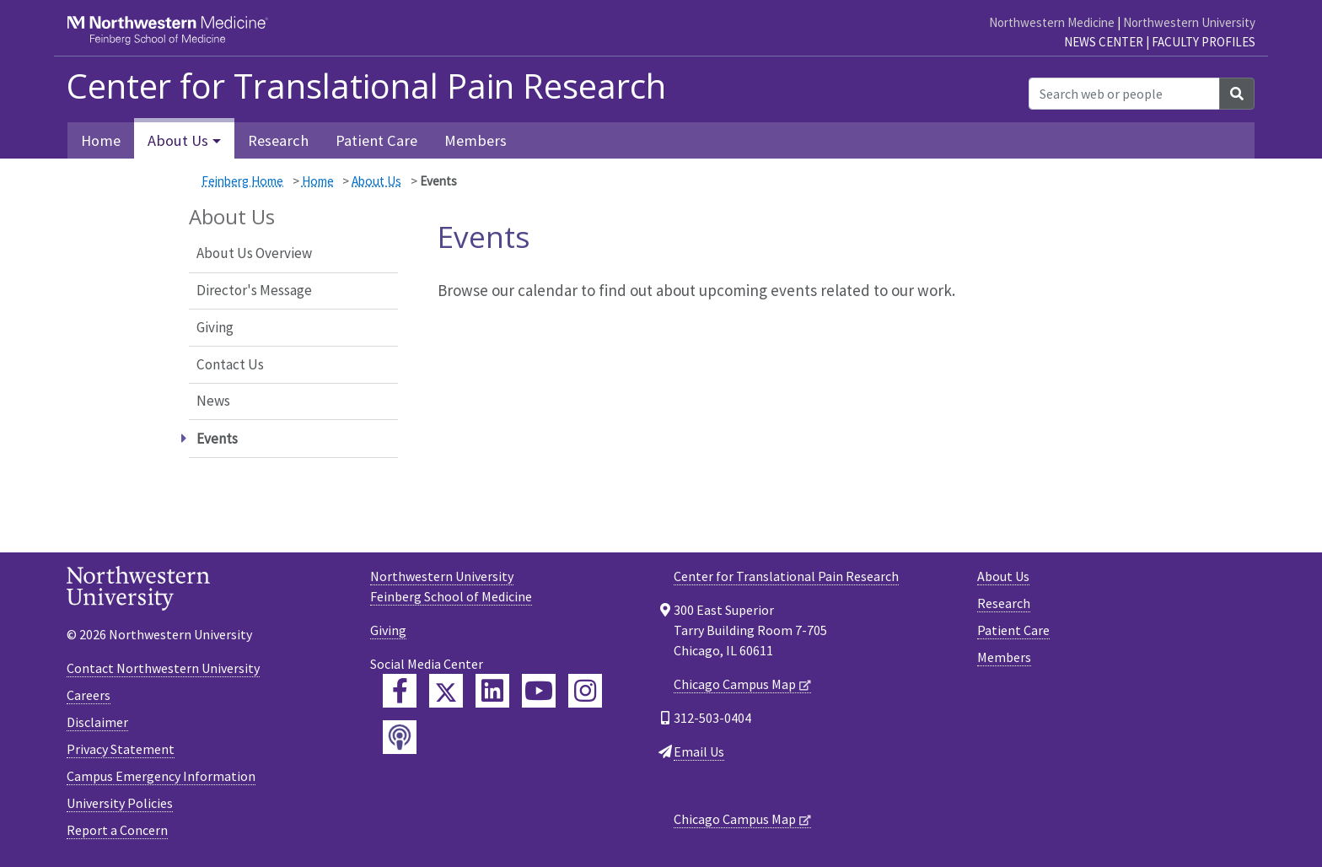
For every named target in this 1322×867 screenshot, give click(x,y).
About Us (376, 181)
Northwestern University (1189, 22)
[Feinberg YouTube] (539, 691)
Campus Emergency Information (161, 775)
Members (475, 140)
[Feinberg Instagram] (585, 691)
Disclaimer (97, 722)
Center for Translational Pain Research (786, 576)
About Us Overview (254, 253)
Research (278, 140)
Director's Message (254, 290)
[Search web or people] (1124, 94)
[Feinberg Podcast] (399, 737)
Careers (88, 695)
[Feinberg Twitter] (446, 691)
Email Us (699, 751)
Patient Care (376, 140)
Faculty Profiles (1203, 42)
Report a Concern (117, 829)
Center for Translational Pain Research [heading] (366, 86)
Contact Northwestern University (163, 668)
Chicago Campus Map (735, 684)
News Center (1103, 42)
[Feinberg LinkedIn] (492, 691)
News (213, 400)
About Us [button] (178, 140)
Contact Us (230, 364)
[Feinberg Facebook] (399, 691)
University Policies (120, 802)
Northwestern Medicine (1052, 22)
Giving (215, 327)
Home (101, 140)
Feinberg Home (242, 181)
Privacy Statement (121, 748)
